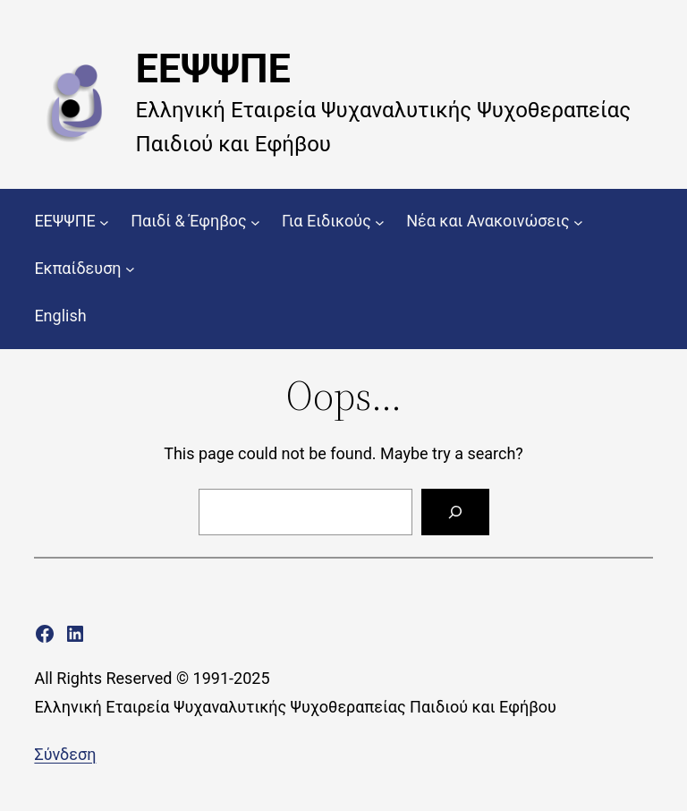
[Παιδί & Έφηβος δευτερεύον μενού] (255, 221)
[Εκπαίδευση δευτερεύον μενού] (130, 269)
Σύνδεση (65, 754)
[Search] (455, 512)
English (60, 315)
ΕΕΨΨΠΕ (213, 68)
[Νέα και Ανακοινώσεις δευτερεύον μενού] (578, 221)
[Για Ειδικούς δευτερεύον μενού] (380, 221)
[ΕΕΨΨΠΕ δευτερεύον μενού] (104, 221)
